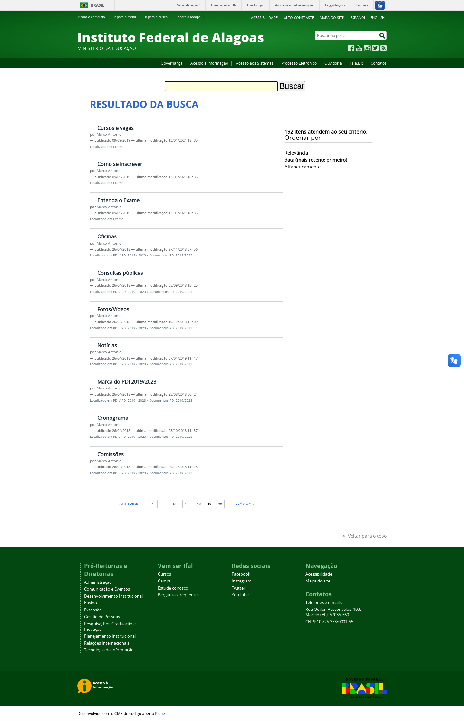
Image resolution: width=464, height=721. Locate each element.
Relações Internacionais (106, 643)
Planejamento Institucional (110, 636)
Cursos (164, 574)
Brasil (97, 5)
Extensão (93, 610)
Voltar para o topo (367, 536)
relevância (296, 152)
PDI (115, 255)
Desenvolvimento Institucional (113, 596)
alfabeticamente (303, 166)
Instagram (367, 48)
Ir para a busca (159, 17)
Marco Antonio (109, 134)
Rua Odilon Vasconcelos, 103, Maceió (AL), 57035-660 (333, 612)
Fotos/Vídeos (113, 309)
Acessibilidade (264, 17)
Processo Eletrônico (299, 63)
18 (199, 504)
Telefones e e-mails (323, 602)
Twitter (375, 48)
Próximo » (244, 504)
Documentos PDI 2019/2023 (170, 255)
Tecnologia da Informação (109, 650)
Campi (164, 581)
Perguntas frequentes (178, 595)
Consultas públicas (120, 272)
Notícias (107, 345)
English (377, 17)
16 (174, 504)
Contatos (379, 63)
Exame (118, 147)
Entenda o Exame (118, 200)
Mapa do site (332, 17)
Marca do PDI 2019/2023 (126, 381)
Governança (172, 63)
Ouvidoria (333, 63)
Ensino (90, 603)
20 (220, 504)
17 (186, 504)
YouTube (359, 48)
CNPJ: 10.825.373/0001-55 (329, 622)
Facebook (351, 48)
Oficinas (107, 236)
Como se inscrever (119, 164)
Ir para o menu (127, 17)
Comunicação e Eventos (107, 589)
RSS (383, 48)
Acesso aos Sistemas (255, 63)
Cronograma (112, 417)
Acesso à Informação (209, 63)
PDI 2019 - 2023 (133, 255)
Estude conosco (173, 588)
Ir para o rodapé (191, 17)
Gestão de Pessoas (102, 617)
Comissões (110, 454)
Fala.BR (356, 63)
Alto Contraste (299, 17)
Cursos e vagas (115, 127)
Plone (160, 713)
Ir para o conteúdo (93, 17)
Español (358, 17)
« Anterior (128, 504)
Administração (98, 582)
